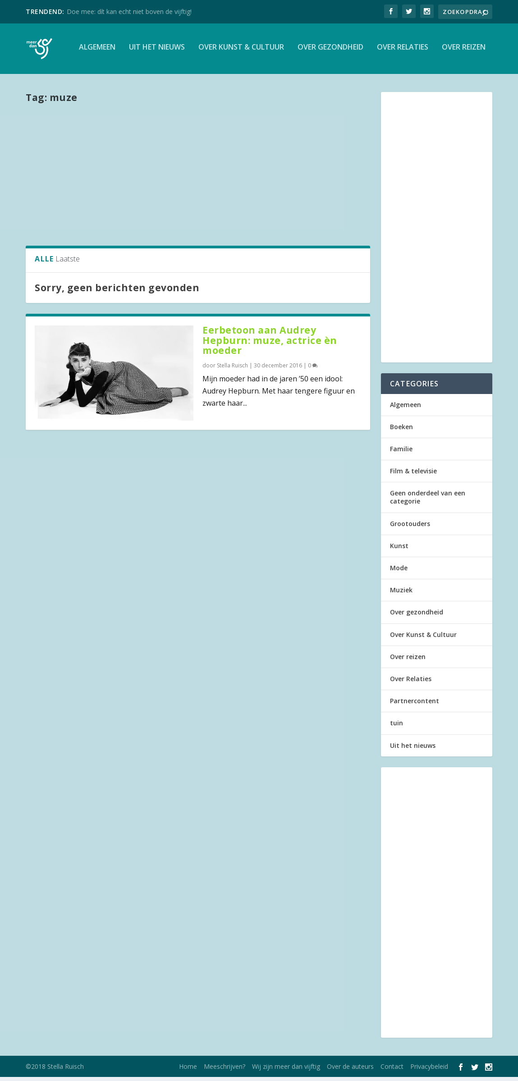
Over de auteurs (350, 1070)
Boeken (401, 430)
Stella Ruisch (232, 369)
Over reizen (464, 51)
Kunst (399, 549)
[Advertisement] (198, 177)
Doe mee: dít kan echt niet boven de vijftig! (129, 11)
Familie (401, 452)
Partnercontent (414, 705)
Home (188, 1070)
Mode (399, 572)
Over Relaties (402, 51)
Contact (391, 1070)
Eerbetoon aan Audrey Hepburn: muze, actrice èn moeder (269, 344)
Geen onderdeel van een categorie (427, 501)
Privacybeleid (429, 1070)
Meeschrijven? (224, 1070)
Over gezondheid (330, 51)
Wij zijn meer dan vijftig (286, 1070)
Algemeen (97, 51)
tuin (396, 727)
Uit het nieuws (157, 51)
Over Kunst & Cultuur (241, 51)
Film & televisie (413, 475)
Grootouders (410, 527)
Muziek (401, 594)
